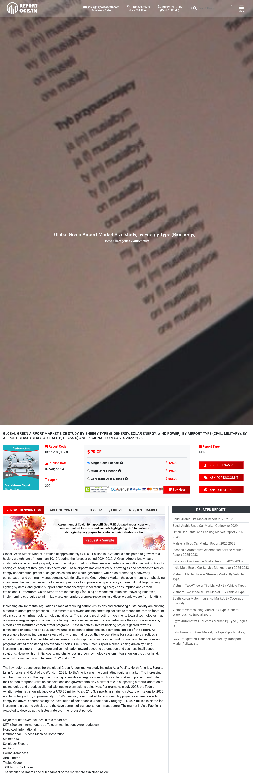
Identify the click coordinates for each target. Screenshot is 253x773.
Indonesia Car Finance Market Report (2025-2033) (208, 561)
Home (108, 241)
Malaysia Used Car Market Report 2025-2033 (204, 543)
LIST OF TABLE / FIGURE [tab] (104, 510)
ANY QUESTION (218, 490)
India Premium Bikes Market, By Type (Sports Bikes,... (210, 632)
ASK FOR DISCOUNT (221, 477)
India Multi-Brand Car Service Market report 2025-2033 (211, 568)
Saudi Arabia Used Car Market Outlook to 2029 (205, 526)
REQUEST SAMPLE (220, 465)
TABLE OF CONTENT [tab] (63, 510)
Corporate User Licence (107, 479)
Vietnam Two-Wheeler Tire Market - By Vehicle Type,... (210, 585)
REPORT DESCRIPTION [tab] (23, 510)
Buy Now (176, 490)
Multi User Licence (104, 471)
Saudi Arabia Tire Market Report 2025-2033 (203, 519)
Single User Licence (105, 463)
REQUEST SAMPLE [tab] (143, 510)
